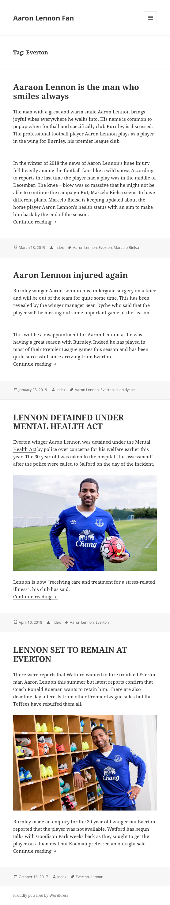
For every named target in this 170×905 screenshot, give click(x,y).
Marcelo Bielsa (126, 247)
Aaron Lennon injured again (70, 274)
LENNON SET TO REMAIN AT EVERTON (70, 654)
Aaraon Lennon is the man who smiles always (76, 91)
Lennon (97, 876)
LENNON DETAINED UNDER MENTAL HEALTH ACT (68, 422)
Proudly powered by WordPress (40, 895)
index (59, 247)
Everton (105, 247)
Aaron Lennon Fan (43, 17)
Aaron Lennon (85, 247)
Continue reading (35, 222)
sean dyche (125, 389)
